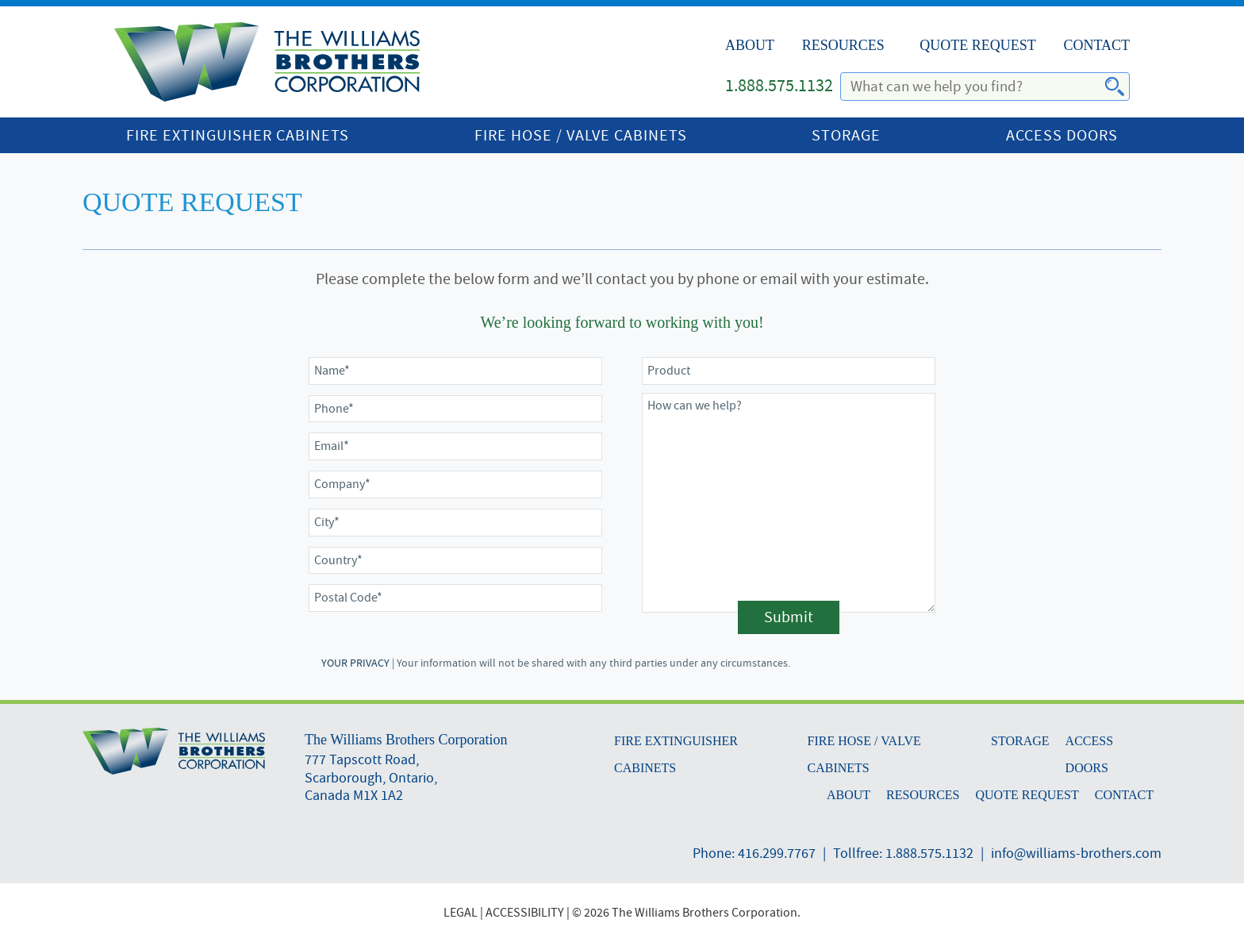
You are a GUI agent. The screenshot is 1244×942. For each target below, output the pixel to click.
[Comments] (788, 503)
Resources (843, 45)
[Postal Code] (455, 598)
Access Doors (1062, 135)
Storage (846, 135)
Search (1105, 87)
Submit (788, 617)
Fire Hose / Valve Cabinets (580, 135)
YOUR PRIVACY (355, 663)
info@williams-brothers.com (1076, 853)
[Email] (455, 446)
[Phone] (455, 409)
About (749, 45)
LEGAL (460, 913)
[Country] (455, 561)
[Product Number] (788, 371)
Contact (1096, 45)
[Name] (455, 371)
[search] (976, 86)
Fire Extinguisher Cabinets (237, 135)
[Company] (455, 484)
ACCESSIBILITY (525, 913)
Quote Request (978, 45)
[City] (455, 522)
